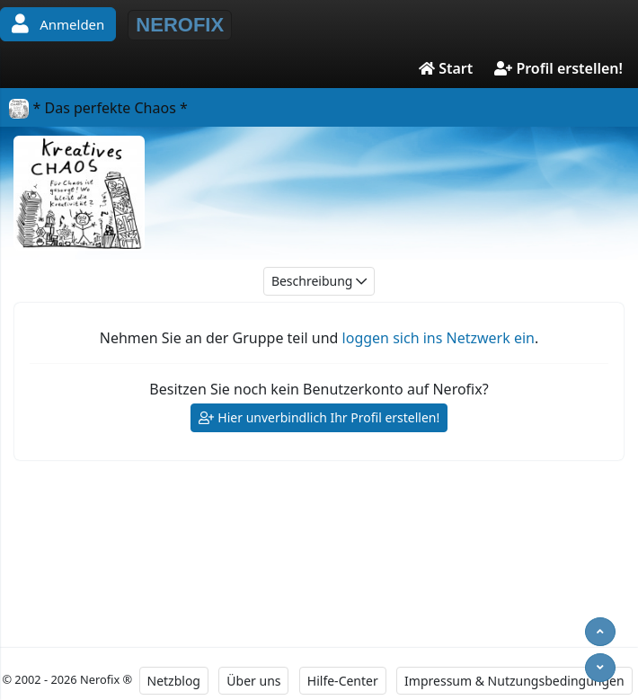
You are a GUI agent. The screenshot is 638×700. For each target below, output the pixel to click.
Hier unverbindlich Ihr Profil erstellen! (319, 418)
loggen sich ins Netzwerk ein (438, 338)
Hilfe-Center (342, 680)
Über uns (253, 680)
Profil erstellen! (558, 68)
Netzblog (173, 680)
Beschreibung (319, 281)
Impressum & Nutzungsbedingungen (514, 680)
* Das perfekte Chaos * (98, 108)
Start (446, 68)
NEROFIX (180, 24)
